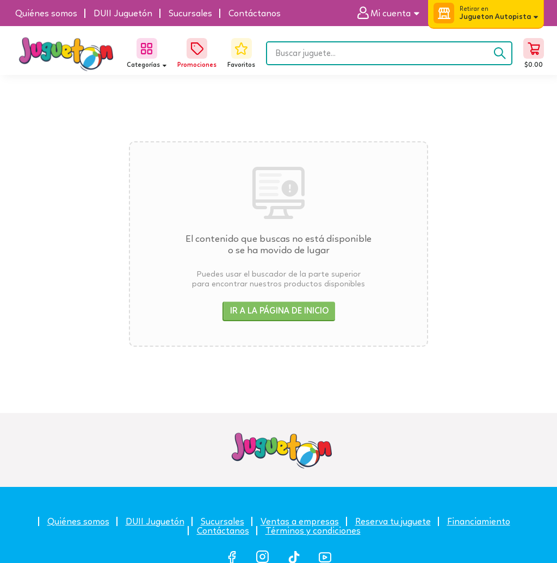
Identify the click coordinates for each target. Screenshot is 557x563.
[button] (392, 13)
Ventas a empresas (300, 521)
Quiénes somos (78, 521)
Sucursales (222, 521)
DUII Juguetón (155, 521)
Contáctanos (223, 530)
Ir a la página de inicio (279, 310)
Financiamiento (478, 521)
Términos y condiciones (313, 530)
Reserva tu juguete (393, 521)
